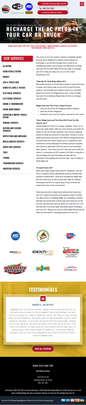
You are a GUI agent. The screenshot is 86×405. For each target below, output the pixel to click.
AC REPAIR (73, 46)
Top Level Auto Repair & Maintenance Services (47, 46)
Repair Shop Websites (19, 402)
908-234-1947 (48, 8)
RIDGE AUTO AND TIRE (17, 46)
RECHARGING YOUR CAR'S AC (43, 48)
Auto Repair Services (43, 372)
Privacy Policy (49, 402)
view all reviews (43, 350)
